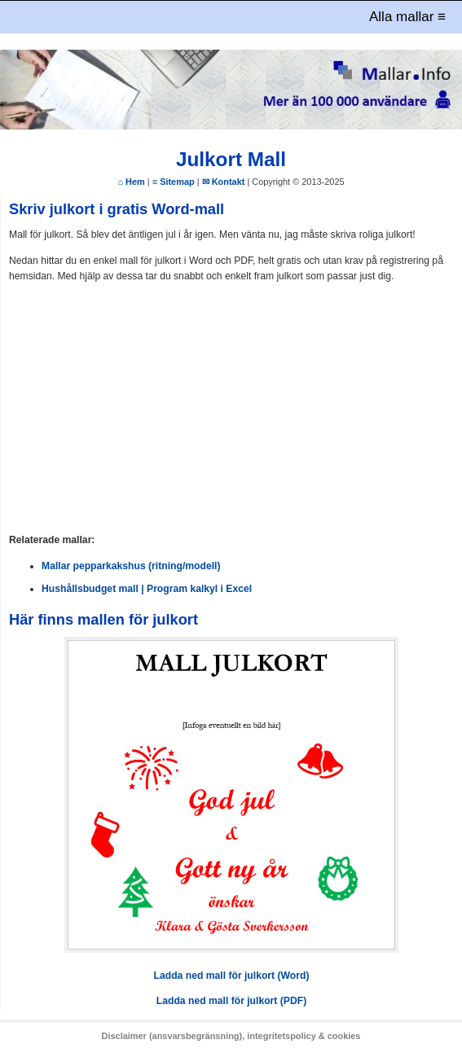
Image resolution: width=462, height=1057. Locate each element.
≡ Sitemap (173, 181)
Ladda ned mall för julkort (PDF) (231, 1001)
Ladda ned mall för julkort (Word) (232, 975)
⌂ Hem (130, 181)
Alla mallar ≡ (407, 16)
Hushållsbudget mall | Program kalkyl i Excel (147, 588)
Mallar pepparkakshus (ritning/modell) (131, 566)
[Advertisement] (231, 409)
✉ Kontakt (223, 181)
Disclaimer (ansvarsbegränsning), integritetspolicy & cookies (231, 1036)
